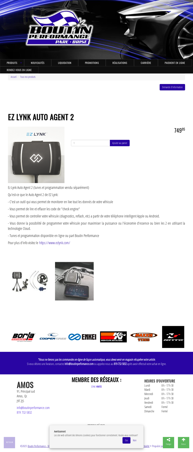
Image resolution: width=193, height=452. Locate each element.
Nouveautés (37, 63)
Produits (12, 63)
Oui (126, 440)
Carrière (146, 63)
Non (134, 440)
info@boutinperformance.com (33, 407)
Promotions (92, 63)
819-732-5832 (120, 364)
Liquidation (64, 63)
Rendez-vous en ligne (19, 70)
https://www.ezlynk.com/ (54, 242)
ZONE (96, 386)
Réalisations (120, 63)
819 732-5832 (24, 412)
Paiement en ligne (175, 63)
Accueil (14, 77)
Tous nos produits (27, 77)
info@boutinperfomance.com (79, 364)
